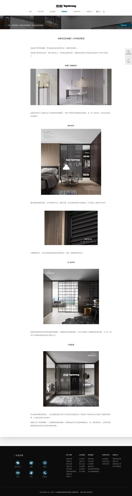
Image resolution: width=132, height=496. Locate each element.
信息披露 (105, 459)
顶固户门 (69, 476)
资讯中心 (82, 461)
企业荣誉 (82, 466)
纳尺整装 (69, 469)
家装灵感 (15, 25)
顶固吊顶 (69, 474)
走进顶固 (52, 11)
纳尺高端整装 (117, 466)
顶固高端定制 (117, 459)
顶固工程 (69, 466)
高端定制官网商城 (93, 469)
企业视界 (82, 469)
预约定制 (91, 466)
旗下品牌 (41, 11)
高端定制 (69, 459)
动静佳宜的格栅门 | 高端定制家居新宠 (31, 25)
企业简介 (82, 459)
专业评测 (91, 461)
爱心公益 (82, 464)
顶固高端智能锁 (71, 471)
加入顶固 (82, 471)
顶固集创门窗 (117, 464)
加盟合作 (89, 11)
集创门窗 (69, 464)
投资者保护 (105, 464)
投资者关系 (76, 11)
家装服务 (64, 11)
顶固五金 (69, 461)
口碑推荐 (91, 464)
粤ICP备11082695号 (86, 492)
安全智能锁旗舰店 (93, 471)
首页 (30, 11)
